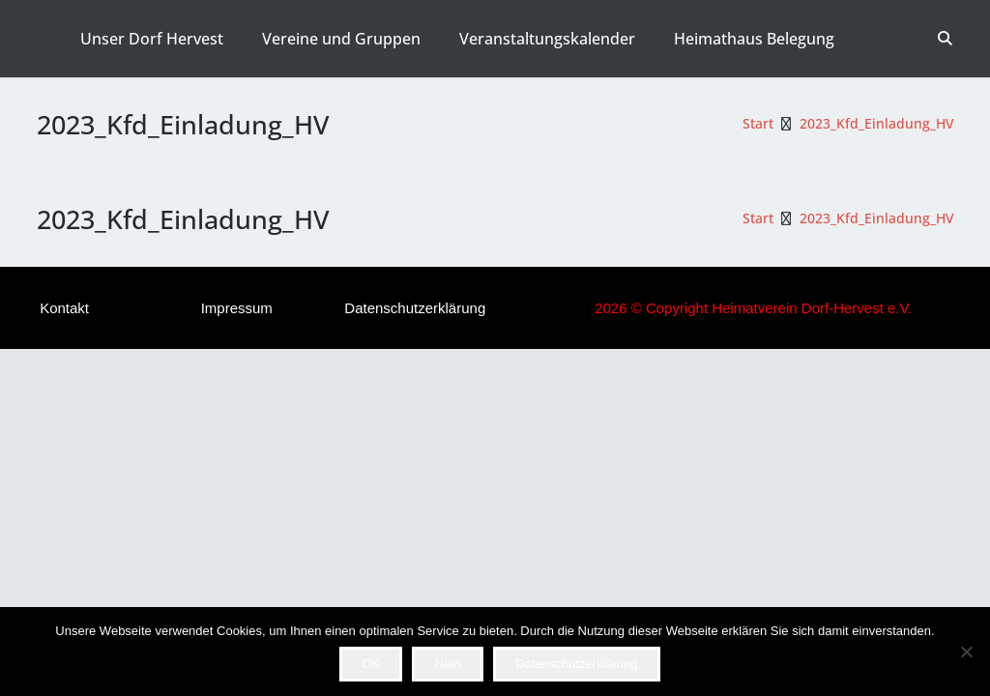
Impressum (237, 308)
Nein (448, 663)
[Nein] (965, 651)
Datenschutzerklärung (414, 308)
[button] (945, 38)
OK (371, 663)
